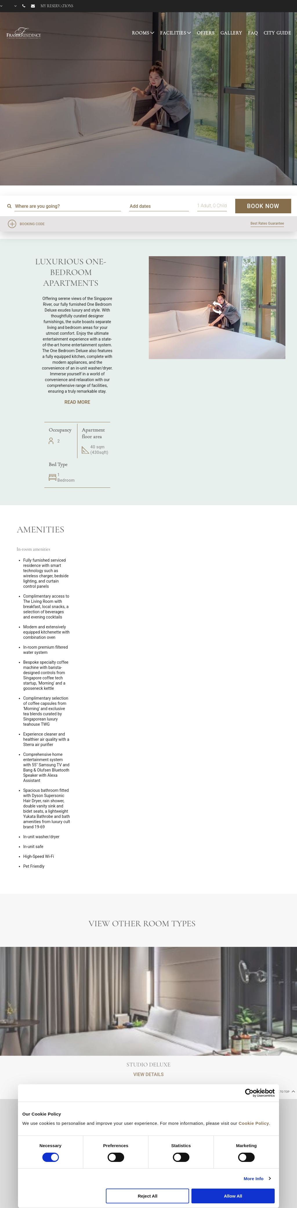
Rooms (140, 33)
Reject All (147, 1196)
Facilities (173, 33)
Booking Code (32, 224)
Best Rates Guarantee (267, 223)
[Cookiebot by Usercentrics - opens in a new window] (249, 1093)
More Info (253, 1178)
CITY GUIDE (277, 33)
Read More (77, 402)
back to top (283, 1091)
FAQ (253, 33)
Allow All (233, 1196)
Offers (206, 33)
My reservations (57, 6)
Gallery (231, 33)
